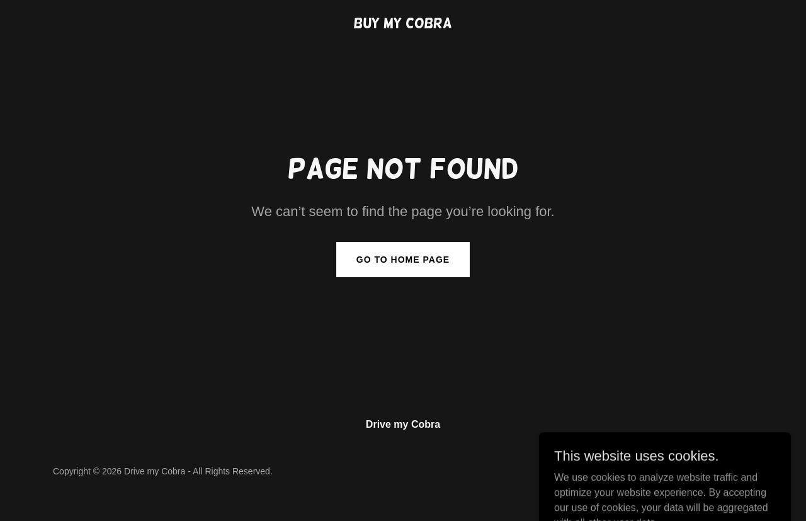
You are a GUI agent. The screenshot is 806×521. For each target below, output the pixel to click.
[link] (402, 24)
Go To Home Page (403, 260)
